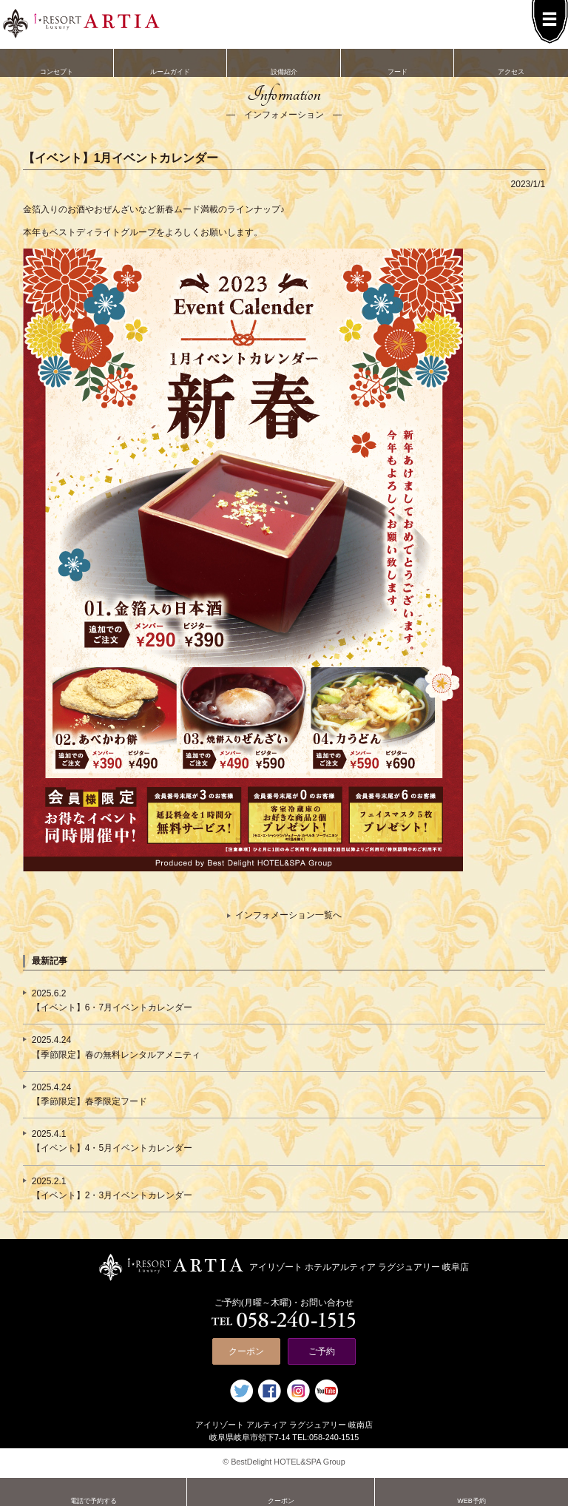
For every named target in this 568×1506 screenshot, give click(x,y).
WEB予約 (471, 1491)
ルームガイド (171, 62)
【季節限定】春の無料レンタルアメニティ (116, 1055)
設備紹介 (284, 62)
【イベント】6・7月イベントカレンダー (112, 1007)
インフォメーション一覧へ (288, 915)
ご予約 (321, 1351)
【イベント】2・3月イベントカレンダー (112, 1195)
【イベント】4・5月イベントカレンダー (112, 1148)
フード (398, 62)
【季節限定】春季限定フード (89, 1101)
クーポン (246, 1351)
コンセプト (57, 62)
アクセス (511, 62)
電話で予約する (93, 1491)
